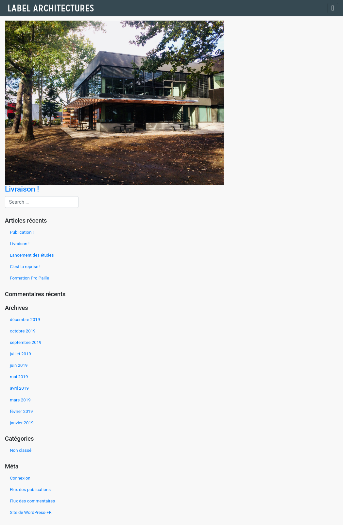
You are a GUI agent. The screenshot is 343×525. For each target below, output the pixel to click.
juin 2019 (18, 365)
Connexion (20, 478)
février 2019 (21, 411)
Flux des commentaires (32, 501)
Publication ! (22, 232)
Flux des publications (30, 489)
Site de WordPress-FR (31, 512)
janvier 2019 (21, 422)
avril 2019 (19, 388)
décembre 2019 (25, 319)
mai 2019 (19, 376)
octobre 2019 (22, 331)
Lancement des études (32, 255)
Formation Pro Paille (29, 278)
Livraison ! (19, 243)
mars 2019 (20, 400)
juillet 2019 (20, 353)
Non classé (20, 450)
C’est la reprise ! (25, 266)
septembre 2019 (26, 342)
